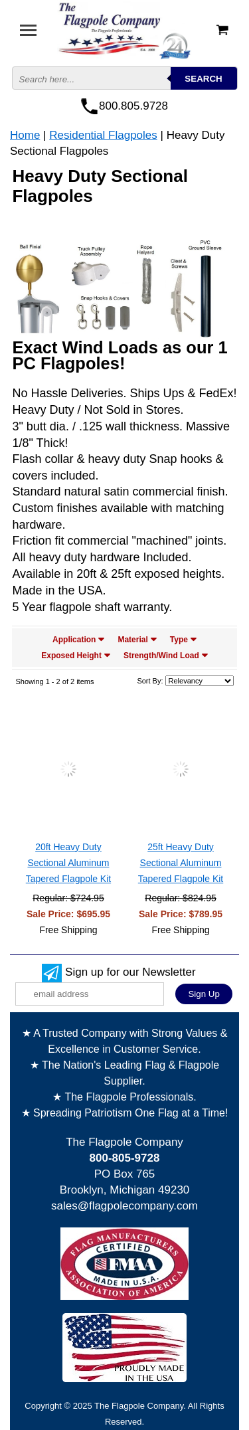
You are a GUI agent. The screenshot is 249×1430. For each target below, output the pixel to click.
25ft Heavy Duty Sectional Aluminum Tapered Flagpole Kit (180, 863)
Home (25, 135)
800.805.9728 (133, 106)
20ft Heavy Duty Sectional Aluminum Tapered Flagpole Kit (68, 863)
